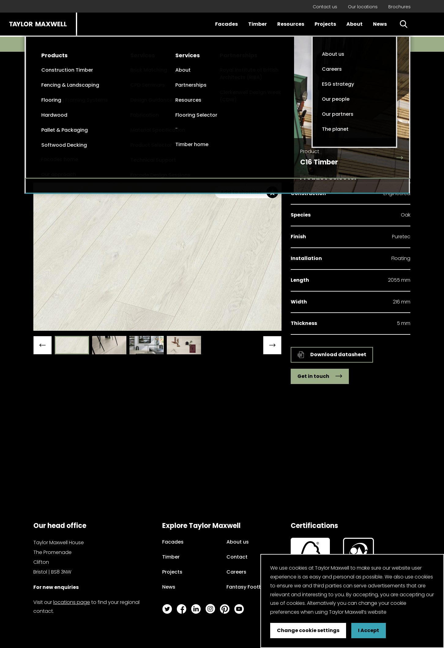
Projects (325, 24)
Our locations (363, 7)
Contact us (325, 7)
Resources (290, 24)
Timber (257, 24)
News (380, 24)
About (354, 24)
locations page (71, 602)
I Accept (368, 630)
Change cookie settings (308, 630)
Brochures (399, 7)
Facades (226, 24)
